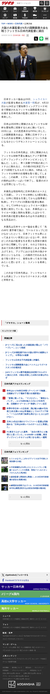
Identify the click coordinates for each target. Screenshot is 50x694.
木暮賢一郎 (29, 103)
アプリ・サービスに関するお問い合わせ (16, 676)
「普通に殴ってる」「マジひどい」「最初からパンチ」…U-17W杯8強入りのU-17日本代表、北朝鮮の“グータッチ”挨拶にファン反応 (28, 401)
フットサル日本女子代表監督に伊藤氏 (22, 360)
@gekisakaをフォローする (14, 575)
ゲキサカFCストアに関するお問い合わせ (16, 679)
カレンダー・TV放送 (38, 659)
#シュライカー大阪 (9, 331)
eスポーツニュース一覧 (13, 650)
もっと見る (25, 444)
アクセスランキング (23, 659)
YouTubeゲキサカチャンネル (12, 636)
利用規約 (6, 670)
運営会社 (28, 667)
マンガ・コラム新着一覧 (11, 647)
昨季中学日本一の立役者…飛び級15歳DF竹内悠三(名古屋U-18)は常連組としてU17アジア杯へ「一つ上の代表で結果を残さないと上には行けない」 (28, 412)
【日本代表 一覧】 (18, 35)
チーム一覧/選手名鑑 (9, 661)
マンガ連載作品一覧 (27, 647)
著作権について (17, 667)
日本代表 (6, 619)
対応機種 (6, 667)
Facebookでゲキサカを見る (15, 580)
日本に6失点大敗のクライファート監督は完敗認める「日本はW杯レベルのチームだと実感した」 (28, 424)
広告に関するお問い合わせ (11, 673)
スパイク (43, 619)
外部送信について (36, 670)
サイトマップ (39, 667)
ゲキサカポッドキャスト (15, 639)
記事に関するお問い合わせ (32, 673)
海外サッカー (34, 619)
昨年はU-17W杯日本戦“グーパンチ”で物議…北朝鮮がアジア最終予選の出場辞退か (27, 392)
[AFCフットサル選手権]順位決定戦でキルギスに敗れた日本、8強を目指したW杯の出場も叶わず (26, 375)
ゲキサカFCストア (9, 659)
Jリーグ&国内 (14, 619)
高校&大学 (24, 619)
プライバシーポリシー (19, 670)
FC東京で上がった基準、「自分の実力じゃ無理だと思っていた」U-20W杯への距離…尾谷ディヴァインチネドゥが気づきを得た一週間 (27, 434)
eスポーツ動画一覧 (29, 650)
